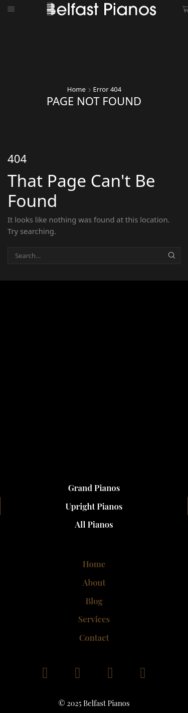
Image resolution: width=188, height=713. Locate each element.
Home (76, 89)
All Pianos (94, 524)
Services (94, 618)
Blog (93, 600)
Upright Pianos (94, 506)
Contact (94, 637)
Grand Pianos (94, 487)
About (94, 582)
